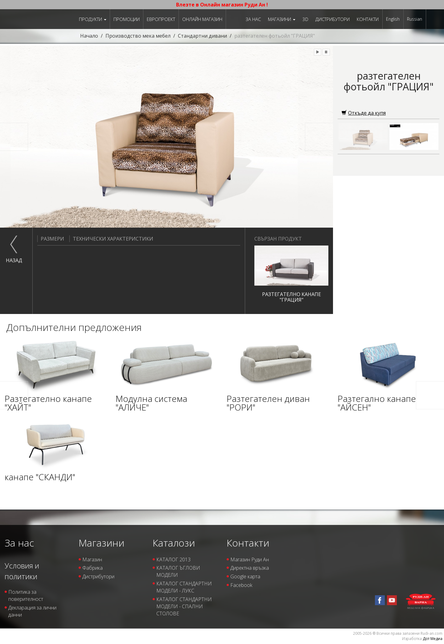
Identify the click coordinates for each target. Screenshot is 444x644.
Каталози (174, 542)
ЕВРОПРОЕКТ (161, 19)
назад (14, 260)
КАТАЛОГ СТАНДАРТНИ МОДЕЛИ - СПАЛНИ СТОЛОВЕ (184, 606)
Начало (89, 35)
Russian (414, 19)
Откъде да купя (364, 112)
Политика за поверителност (25, 595)
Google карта (245, 576)
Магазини (281, 19)
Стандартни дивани (202, 35)
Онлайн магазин (202, 19)
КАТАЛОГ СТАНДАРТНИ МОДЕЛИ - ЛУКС (184, 587)
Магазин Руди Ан (249, 559)
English (393, 19)
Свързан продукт (278, 238)
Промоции (126, 19)
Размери (50, 238)
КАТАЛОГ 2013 (173, 559)
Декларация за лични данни (32, 611)
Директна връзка (249, 567)
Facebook (241, 585)
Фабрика (92, 567)
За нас (253, 19)
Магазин (92, 559)
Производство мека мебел (138, 35)
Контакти (368, 19)
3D (305, 19)
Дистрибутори (332, 19)
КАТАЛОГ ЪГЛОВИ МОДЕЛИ (178, 571)
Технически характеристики (111, 238)
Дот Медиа (432, 638)
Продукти (92, 19)
